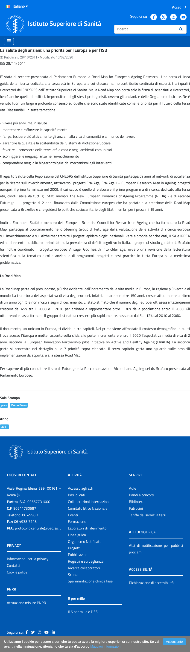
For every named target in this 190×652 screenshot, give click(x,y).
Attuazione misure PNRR (26, 602)
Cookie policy (17, 572)
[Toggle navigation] (9, 41)
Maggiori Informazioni (105, 646)
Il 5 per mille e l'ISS (83, 611)
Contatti (13, 565)
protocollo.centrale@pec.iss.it (38, 528)
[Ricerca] (144, 29)
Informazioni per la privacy (27, 558)
